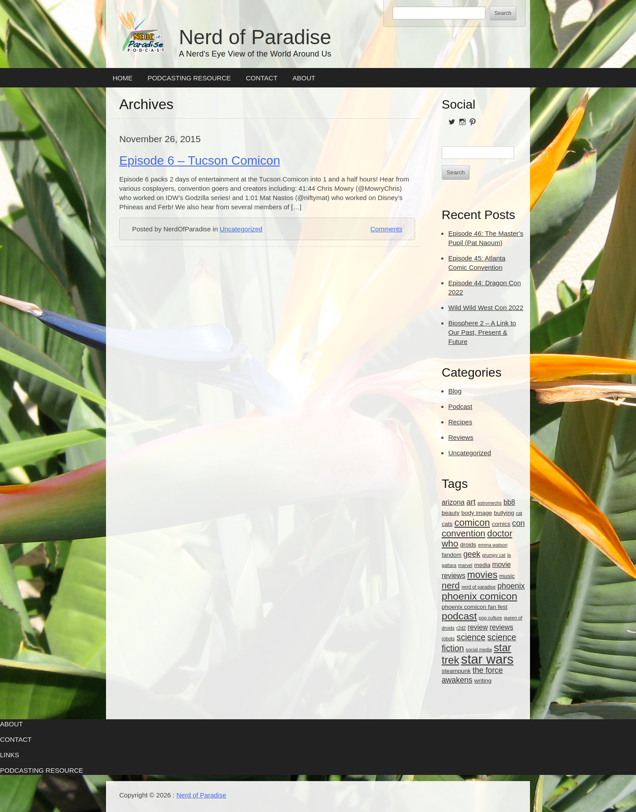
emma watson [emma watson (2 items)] (492, 545)
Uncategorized (241, 229)
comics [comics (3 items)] (501, 524)
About (303, 78)
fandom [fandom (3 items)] (452, 554)
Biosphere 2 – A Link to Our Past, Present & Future (482, 332)
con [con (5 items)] (518, 523)
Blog (455, 391)
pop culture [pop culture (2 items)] (490, 617)
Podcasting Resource (189, 78)
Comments (386, 229)
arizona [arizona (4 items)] (453, 502)
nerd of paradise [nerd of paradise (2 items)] (479, 586)
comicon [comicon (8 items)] (472, 522)
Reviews (460, 437)
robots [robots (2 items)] (448, 638)
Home (122, 78)
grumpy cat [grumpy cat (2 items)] (494, 555)
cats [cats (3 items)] (447, 524)
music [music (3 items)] (507, 576)
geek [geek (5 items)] (471, 554)
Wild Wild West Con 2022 (485, 307)
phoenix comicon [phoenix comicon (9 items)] (479, 596)
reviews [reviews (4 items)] (502, 627)
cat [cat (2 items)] (519, 513)
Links (9, 755)
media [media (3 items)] (482, 565)
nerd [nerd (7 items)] (451, 585)
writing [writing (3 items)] (483, 680)
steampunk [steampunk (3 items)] (456, 671)
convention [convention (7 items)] (463, 533)
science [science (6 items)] (471, 637)
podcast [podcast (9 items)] (459, 616)
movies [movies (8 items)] (482, 574)
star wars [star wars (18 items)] (487, 659)
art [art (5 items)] (471, 502)
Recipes (460, 422)
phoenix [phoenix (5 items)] (511, 586)
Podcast (460, 406)
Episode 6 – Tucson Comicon (199, 160)
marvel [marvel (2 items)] (465, 565)
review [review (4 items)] (478, 627)
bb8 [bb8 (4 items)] (509, 502)
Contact (261, 78)
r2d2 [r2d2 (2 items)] (461, 628)
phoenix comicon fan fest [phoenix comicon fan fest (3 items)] (474, 607)
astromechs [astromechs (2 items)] (489, 503)
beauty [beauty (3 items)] (450, 513)
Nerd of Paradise (255, 37)
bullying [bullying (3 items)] (504, 513)
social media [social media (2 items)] (479, 649)
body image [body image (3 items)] (477, 513)
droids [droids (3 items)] (468, 544)
